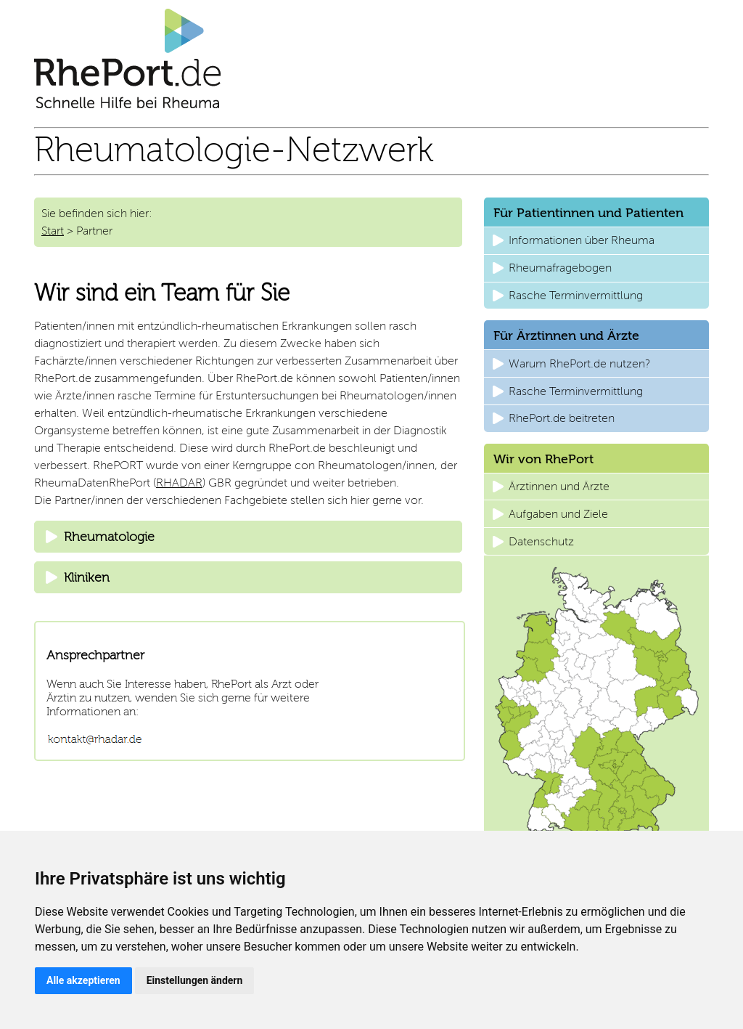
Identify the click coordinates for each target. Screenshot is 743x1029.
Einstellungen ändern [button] (195, 980)
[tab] (248, 537)
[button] (596, 240)
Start (52, 230)
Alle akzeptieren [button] (83, 980)
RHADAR (179, 482)
